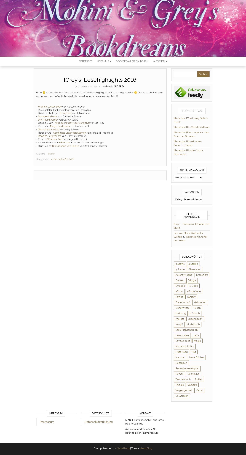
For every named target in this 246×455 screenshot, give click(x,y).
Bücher (51, 154)
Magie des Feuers (60, 126)
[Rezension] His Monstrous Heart (191, 127)
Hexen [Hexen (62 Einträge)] (197, 307)
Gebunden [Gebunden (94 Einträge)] (200, 302)
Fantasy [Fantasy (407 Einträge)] (191, 296)
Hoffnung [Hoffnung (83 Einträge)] (181, 313)
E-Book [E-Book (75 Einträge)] (194, 285)
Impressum (47, 421)
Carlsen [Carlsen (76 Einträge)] (180, 280)
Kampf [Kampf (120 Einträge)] (179, 324)
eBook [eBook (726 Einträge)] (179, 291)
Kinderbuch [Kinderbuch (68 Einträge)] (193, 324)
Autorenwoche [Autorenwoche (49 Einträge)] (184, 274)
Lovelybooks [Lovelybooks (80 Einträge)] (183, 340)
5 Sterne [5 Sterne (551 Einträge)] (180, 269)
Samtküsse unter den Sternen (69, 132)
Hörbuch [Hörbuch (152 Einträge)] (195, 313)
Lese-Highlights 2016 (62, 159)
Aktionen (160, 61)
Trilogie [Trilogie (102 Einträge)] (180, 384)
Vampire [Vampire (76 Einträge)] (192, 384)
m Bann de (64, 142)
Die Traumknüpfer (47, 119)
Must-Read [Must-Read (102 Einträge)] (182, 351)
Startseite (85, 61)
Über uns (104, 61)
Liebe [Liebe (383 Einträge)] (196, 335)
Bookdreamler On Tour (132, 61)
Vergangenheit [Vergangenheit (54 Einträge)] (184, 390)
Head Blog (146, 448)
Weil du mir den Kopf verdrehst (72, 122)
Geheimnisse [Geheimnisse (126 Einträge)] (183, 307)
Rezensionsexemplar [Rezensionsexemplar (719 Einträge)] (187, 368)
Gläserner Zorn (54, 139)
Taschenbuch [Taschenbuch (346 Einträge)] (183, 379)
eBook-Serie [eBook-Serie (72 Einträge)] (194, 291)
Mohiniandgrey (115, 86)
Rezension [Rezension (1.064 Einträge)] (181, 362)
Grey (176, 224)
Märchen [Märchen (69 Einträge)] (180, 357)
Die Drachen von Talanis (65, 146)
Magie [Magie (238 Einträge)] (197, 340)
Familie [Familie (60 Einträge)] (179, 296)
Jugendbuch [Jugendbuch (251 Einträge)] (195, 318)
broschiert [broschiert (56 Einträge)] (202, 274)
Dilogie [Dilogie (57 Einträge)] (192, 280)
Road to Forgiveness (49, 136)
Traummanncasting (48, 129)
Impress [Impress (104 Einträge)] (180, 318)
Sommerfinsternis (47, 116)
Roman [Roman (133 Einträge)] (180, 373)
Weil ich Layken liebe (49, 106)
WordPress (124, 448)
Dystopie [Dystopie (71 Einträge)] (180, 285)
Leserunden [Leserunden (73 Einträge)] (182, 335)
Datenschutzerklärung (99, 421)
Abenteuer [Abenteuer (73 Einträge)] (195, 269)
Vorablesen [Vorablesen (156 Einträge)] (182, 395)
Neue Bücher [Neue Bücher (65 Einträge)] (196, 357)
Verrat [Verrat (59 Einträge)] (199, 390)
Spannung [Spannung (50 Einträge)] (193, 373)
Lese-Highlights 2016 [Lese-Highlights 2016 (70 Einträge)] (187, 329)
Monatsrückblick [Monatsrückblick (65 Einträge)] (185, 346)
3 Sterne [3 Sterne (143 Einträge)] (180, 263)
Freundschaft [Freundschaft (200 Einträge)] (183, 302)
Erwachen (65, 113)
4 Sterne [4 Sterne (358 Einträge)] (193, 263)
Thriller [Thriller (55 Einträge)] (198, 379)
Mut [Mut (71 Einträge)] (194, 351)
